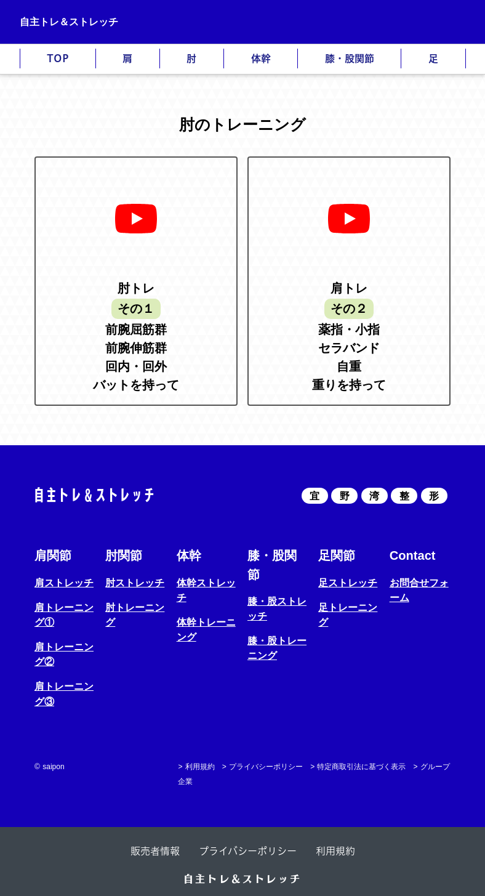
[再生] (136, 218)
